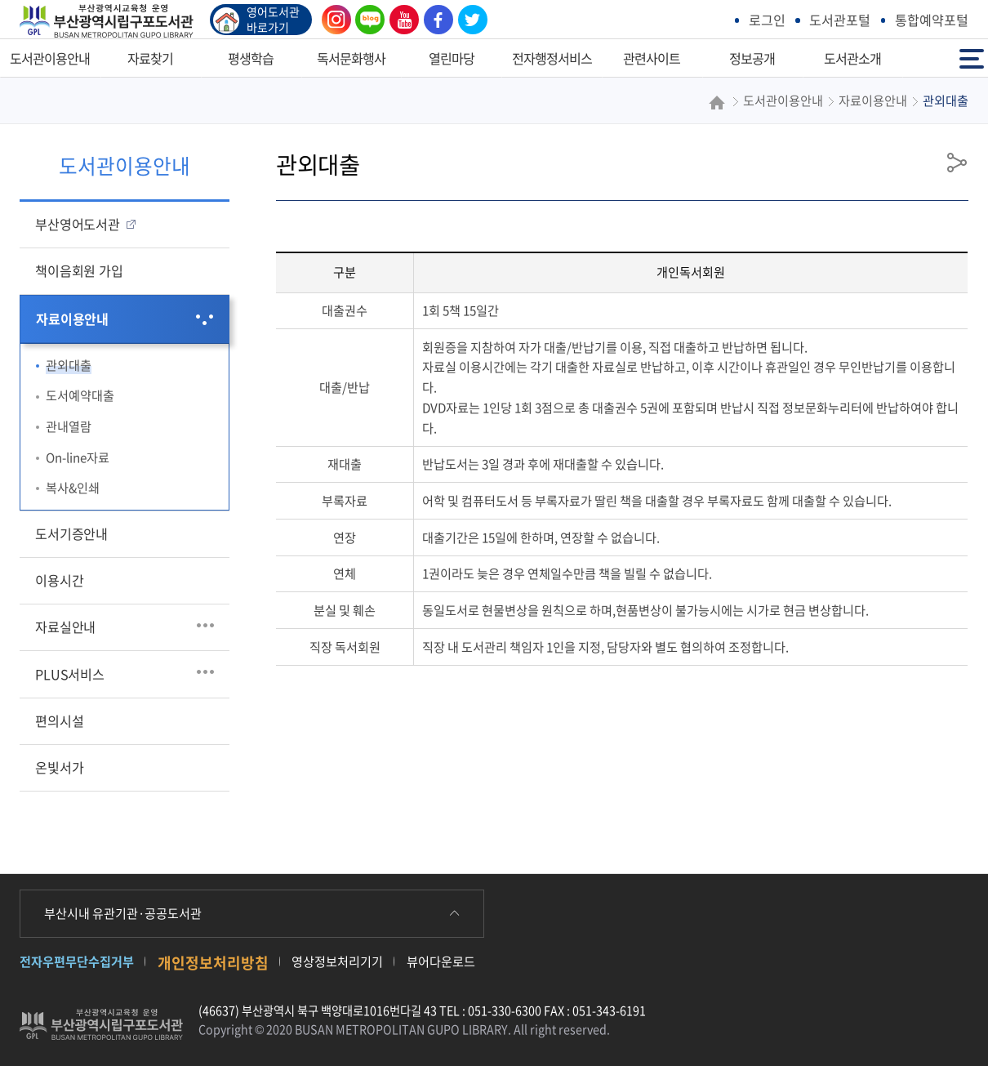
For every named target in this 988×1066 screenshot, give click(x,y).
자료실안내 (65, 626)
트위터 (468, 19)
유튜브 (400, 19)
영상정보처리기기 (337, 961)
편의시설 (59, 720)
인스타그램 (332, 19)
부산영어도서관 (77, 224)
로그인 (767, 19)
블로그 (365, 19)
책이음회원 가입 (78, 270)
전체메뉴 (971, 58)
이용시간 (59, 580)
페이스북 (434, 19)
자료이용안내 (72, 318)
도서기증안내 (71, 533)
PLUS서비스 (70, 674)
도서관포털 (839, 19)
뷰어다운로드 (441, 961)
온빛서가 (59, 767)
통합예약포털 (931, 19)
